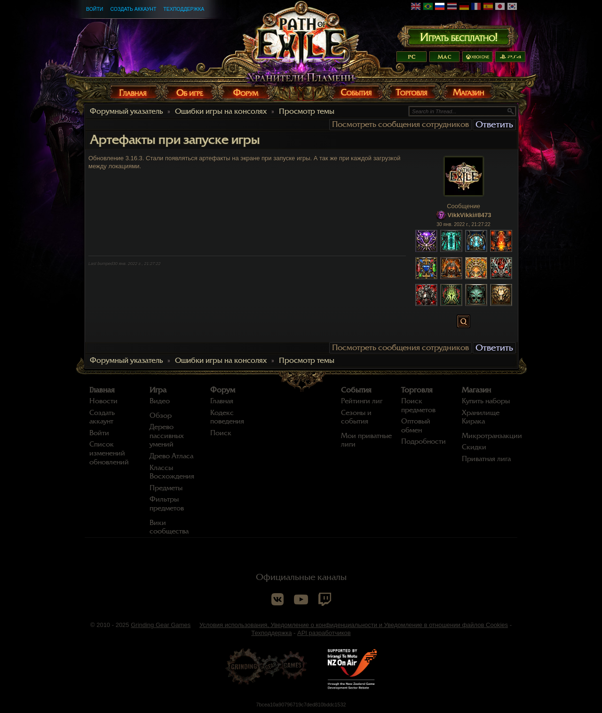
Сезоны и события (356, 417)
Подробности (423, 441)
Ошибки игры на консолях (221, 111)
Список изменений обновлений (109, 453)
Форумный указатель (126, 111)
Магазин (476, 390)
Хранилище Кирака (480, 417)
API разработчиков (324, 632)
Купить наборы (486, 401)
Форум (222, 390)
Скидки (474, 447)
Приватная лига (486, 458)
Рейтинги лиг (361, 401)
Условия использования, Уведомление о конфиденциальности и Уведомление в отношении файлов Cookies (353, 624)
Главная (102, 390)
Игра (158, 390)
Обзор (161, 415)
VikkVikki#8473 (469, 215)
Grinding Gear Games (160, 624)
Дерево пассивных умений (167, 435)
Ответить (494, 124)
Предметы (166, 488)
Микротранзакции (492, 435)
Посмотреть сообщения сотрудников (400, 124)
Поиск (220, 433)
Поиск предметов (418, 405)
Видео (160, 401)
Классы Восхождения (172, 472)
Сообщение (463, 206)
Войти (94, 9)
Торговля (417, 390)
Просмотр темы (306, 111)
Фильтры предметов (167, 503)
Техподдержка (183, 9)
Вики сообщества (169, 527)
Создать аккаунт (133, 9)
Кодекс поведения (227, 417)
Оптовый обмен (415, 425)
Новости (103, 401)
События (356, 390)
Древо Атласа (171, 456)
